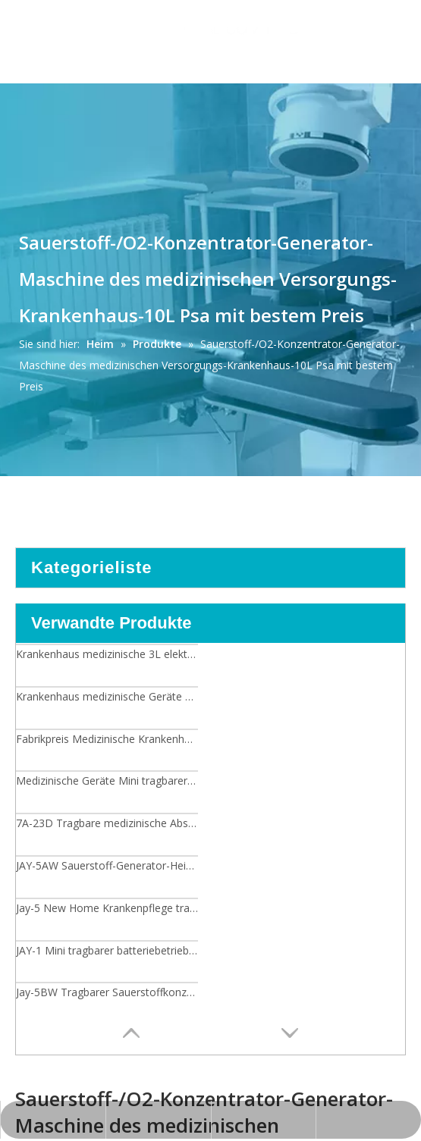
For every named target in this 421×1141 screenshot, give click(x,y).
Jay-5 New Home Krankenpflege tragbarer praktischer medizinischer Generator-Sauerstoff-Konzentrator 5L (107, 908)
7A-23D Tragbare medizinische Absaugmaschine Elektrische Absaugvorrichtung (107, 823)
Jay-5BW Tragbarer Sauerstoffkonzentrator (107, 992)
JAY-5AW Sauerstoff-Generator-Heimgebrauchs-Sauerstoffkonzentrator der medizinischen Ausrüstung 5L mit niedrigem (107, 865)
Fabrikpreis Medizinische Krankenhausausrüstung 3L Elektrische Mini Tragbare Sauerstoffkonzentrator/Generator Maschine (107, 739)
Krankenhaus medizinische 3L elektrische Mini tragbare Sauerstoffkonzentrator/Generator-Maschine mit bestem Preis (107, 654)
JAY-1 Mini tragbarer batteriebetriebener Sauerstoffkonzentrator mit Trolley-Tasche (107, 950)
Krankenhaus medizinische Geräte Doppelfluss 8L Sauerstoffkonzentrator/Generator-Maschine (107, 696)
